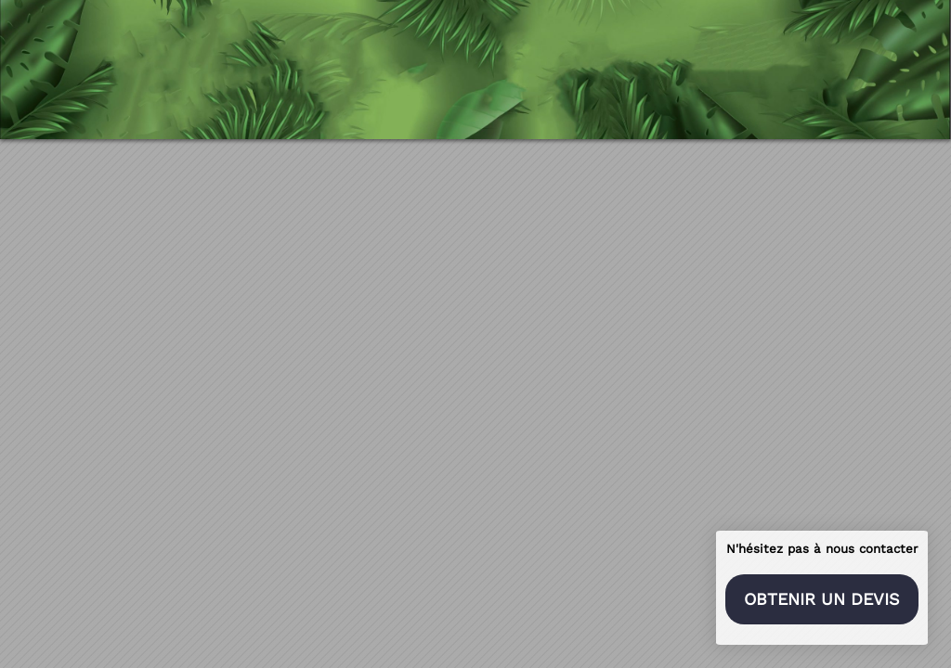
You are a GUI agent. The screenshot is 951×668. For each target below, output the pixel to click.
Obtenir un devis (822, 599)
